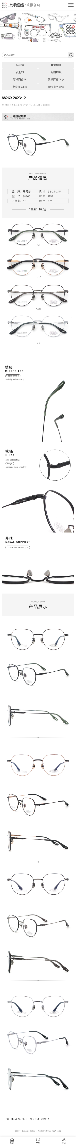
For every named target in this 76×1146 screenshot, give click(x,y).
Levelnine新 (35, 105)
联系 (64, 1141)
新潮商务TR (20, 79)
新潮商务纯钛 (56, 86)
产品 (38, 1141)
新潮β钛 (20, 65)
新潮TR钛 (56, 72)
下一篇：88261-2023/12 (37, 1119)
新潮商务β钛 (20, 86)
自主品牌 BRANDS (20, 105)
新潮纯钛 (47, 105)
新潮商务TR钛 (56, 79)
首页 (7, 105)
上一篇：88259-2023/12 (13, 1119)
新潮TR (20, 72)
